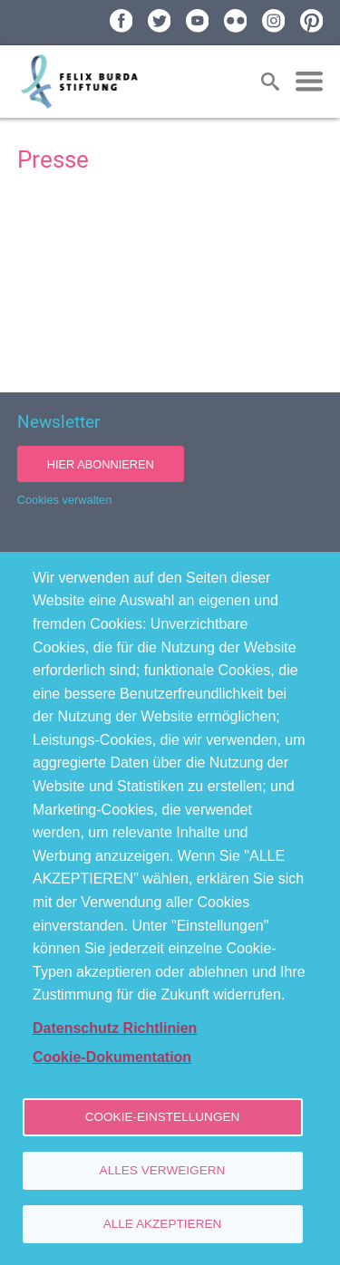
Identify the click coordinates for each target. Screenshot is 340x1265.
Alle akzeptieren (162, 1224)
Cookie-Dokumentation (112, 1057)
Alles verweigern (163, 1170)
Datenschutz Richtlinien (115, 1028)
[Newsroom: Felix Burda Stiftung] (170, 284)
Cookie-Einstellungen (162, 1117)
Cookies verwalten (64, 500)
